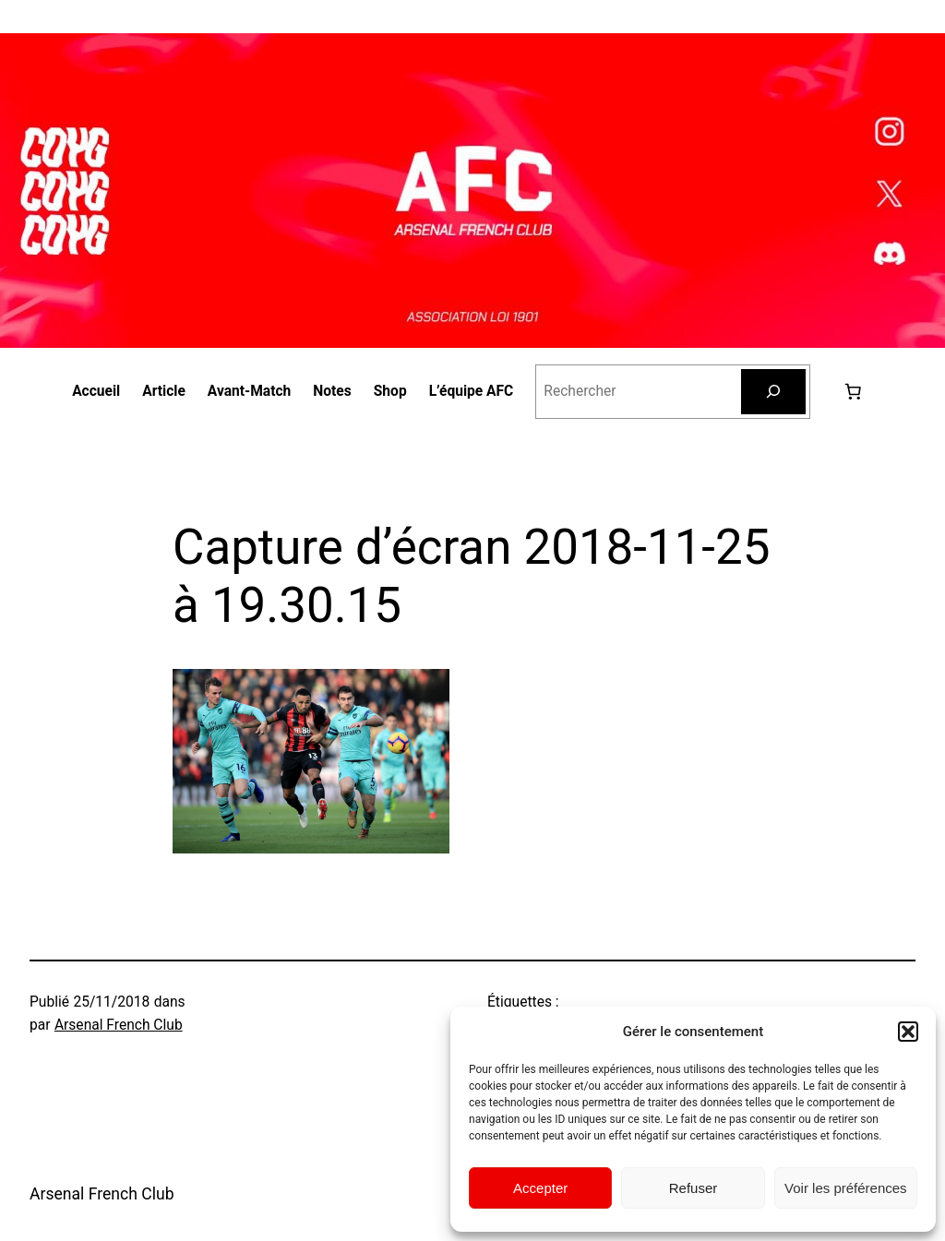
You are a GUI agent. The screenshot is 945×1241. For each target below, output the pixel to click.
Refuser (693, 1188)
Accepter (540, 1188)
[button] (908, 1031)
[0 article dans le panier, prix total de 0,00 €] (852, 391)
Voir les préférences (845, 1188)
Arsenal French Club (118, 1025)
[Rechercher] (773, 391)
